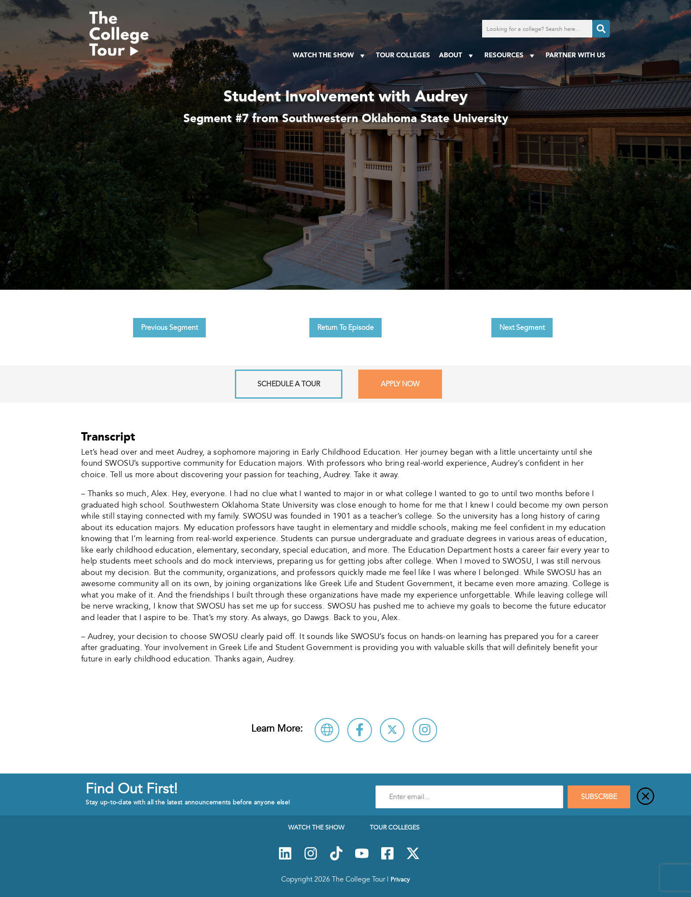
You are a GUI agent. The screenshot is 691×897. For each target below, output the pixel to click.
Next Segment (522, 327)
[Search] (601, 28)
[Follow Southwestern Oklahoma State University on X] (392, 730)
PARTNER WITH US (576, 54)
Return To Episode (345, 327)
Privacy (400, 879)
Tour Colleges (403, 54)
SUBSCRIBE (599, 796)
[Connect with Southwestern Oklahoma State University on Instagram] (424, 730)
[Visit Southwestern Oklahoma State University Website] (327, 730)
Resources (510, 55)
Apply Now (400, 384)
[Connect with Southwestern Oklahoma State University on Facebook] (359, 730)
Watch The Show (330, 55)
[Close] (646, 797)
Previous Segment (169, 327)
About (457, 55)
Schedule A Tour (288, 384)
